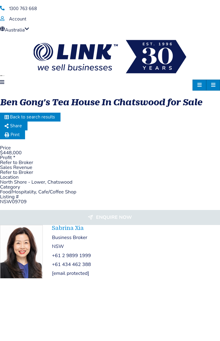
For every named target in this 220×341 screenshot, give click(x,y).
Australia (14, 30)
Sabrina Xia (68, 228)
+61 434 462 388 (71, 264)
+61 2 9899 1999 (71, 255)
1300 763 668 (23, 8)
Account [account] (17, 19)
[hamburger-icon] (213, 85)
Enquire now (114, 217)
